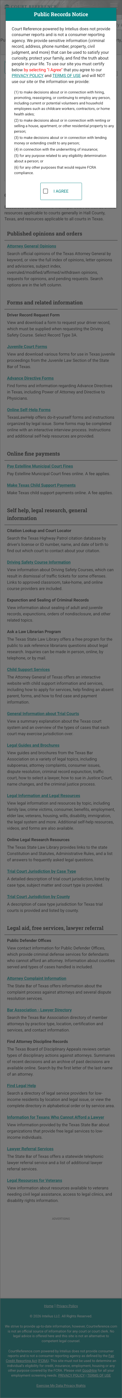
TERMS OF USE (67, 75)
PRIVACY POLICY (27, 75)
